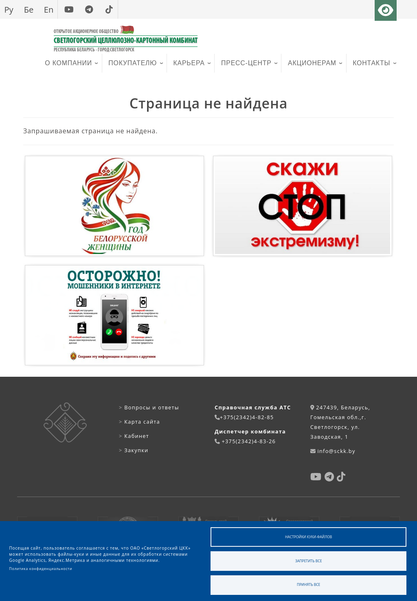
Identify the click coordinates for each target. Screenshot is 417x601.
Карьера (189, 63)
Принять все (308, 584)
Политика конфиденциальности (40, 568)
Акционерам (312, 63)
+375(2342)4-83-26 (249, 441)
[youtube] (69, 9)
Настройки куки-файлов (308, 537)
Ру (8, 9)
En (49, 9)
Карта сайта (139, 421)
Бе (29, 9)
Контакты (371, 63)
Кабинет (134, 436)
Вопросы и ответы (149, 407)
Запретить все (308, 561)
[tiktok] (109, 9)
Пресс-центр (246, 63)
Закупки (133, 450)
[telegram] (89, 9)
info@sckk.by (336, 451)
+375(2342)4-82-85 (247, 417)
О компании (68, 63)
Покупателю (132, 63)
